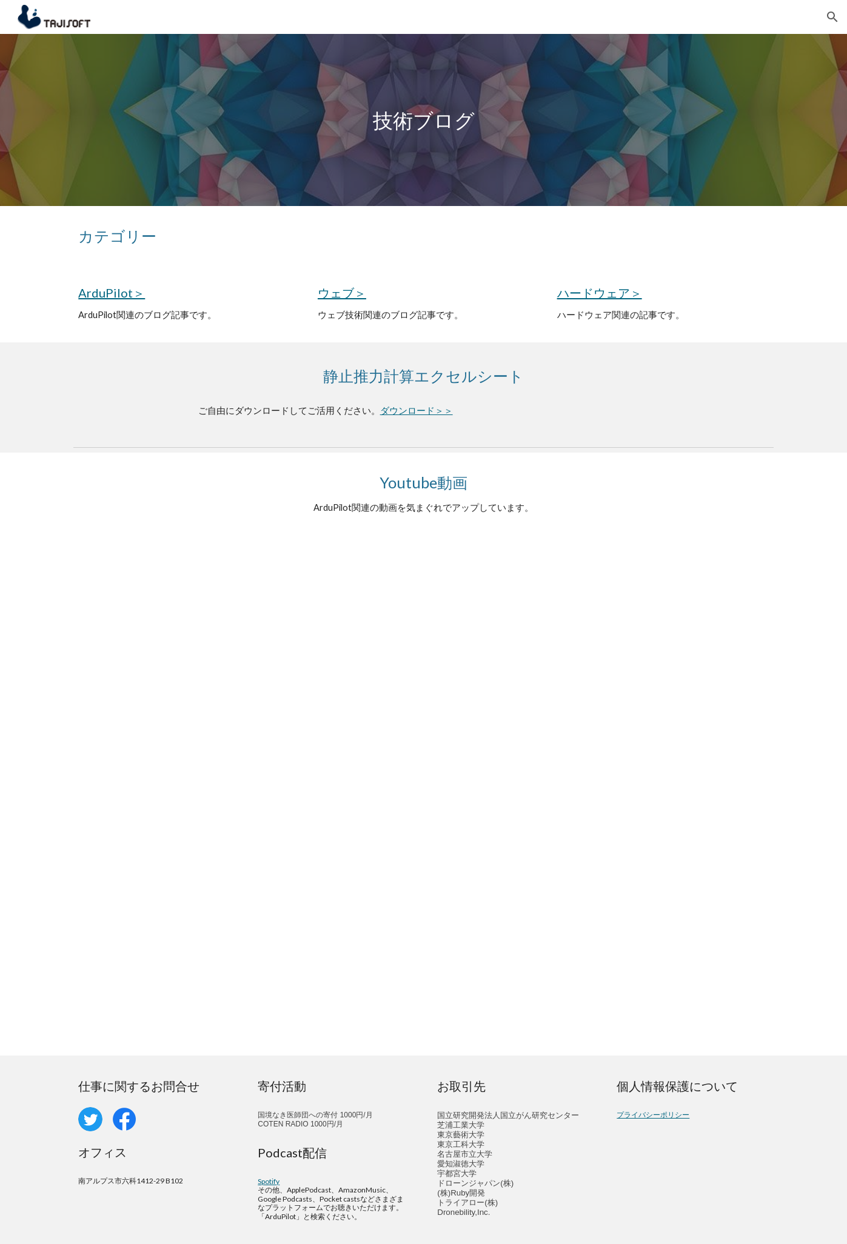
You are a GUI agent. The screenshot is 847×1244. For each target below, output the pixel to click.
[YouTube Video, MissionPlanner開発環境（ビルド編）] (602, 665)
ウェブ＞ (342, 292)
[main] (423, 120)
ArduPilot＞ (111, 292)
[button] (832, 17)
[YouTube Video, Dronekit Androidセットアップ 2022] (243, 665)
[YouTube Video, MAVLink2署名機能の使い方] (243, 925)
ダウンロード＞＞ (416, 410)
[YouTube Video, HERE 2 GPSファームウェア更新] (602, 925)
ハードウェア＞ (599, 292)
